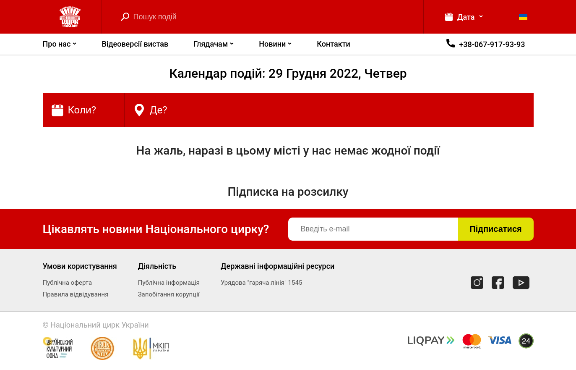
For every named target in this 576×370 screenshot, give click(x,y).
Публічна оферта (67, 282)
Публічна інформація (169, 282)
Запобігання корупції (169, 294)
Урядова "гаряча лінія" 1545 (261, 282)
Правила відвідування (76, 294)
